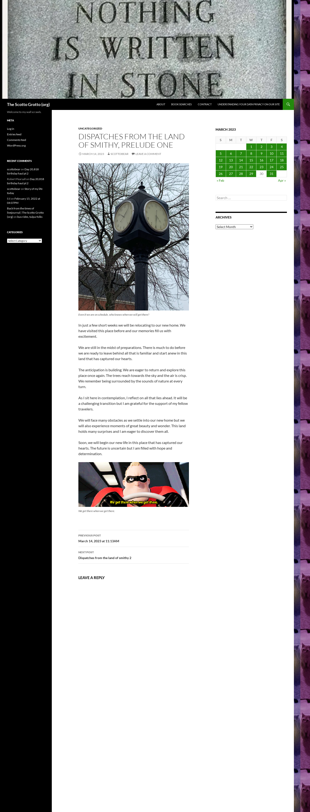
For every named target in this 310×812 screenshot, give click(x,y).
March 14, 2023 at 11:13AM (133, 538)
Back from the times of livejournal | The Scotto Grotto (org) (25, 212)
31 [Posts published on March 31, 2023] (271, 174)
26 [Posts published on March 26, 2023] (221, 174)
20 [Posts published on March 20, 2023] (231, 167)
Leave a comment (148, 154)
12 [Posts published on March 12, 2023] (221, 160)
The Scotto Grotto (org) (28, 104)
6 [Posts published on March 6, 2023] (231, 153)
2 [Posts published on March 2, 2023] (261, 147)
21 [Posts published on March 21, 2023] (241, 167)
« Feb (220, 180)
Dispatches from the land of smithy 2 (133, 554)
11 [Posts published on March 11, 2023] (282, 153)
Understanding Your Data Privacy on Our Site (249, 104)
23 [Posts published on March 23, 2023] (261, 167)
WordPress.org (16, 145)
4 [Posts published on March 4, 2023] (282, 147)
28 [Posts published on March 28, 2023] (241, 174)
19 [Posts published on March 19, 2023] (221, 167)
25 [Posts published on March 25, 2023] (282, 167)
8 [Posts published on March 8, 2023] (251, 153)
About (161, 104)
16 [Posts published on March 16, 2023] (261, 160)
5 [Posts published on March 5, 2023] (221, 153)
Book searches (181, 104)
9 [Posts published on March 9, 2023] (261, 153)
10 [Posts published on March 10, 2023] (271, 153)
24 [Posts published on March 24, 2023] (271, 167)
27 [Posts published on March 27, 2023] (231, 174)
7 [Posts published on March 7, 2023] (241, 153)
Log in (10, 128)
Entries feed (14, 134)
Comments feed (16, 140)
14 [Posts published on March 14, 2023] (241, 160)
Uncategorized (90, 128)
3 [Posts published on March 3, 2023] (271, 147)
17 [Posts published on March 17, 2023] (271, 160)
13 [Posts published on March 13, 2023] (231, 160)
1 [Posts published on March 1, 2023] (251, 147)
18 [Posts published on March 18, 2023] (282, 160)
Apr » (282, 180)
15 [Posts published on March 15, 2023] (251, 160)
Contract (205, 104)
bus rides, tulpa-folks (29, 216)
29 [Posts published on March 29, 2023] (251, 174)
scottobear (120, 154)
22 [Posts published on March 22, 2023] (251, 167)
